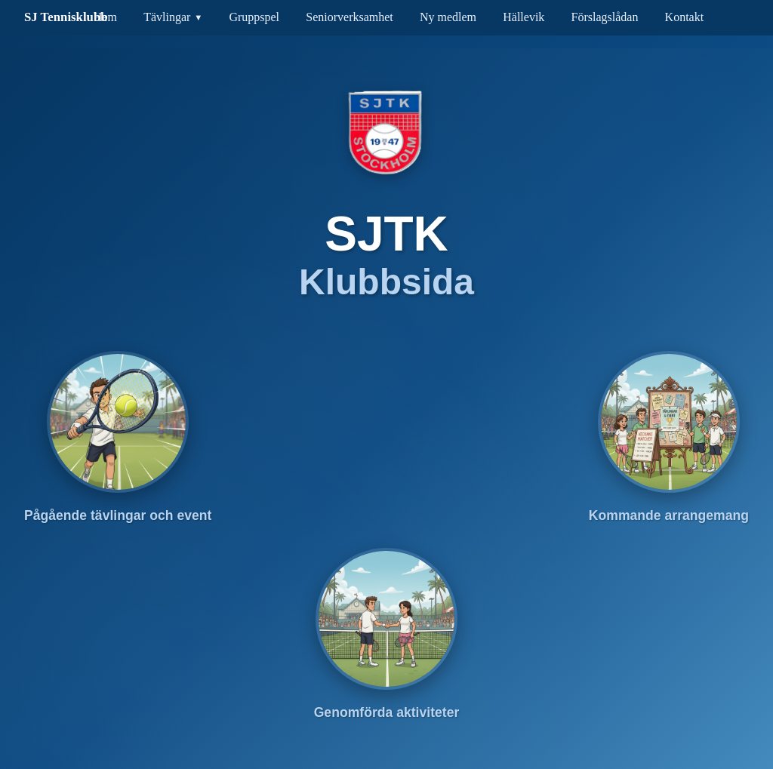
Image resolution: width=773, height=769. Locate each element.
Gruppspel (254, 17)
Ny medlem (448, 17)
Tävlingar (166, 17)
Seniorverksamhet (349, 17)
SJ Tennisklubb (66, 17)
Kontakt (684, 17)
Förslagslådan (605, 17)
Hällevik (523, 17)
